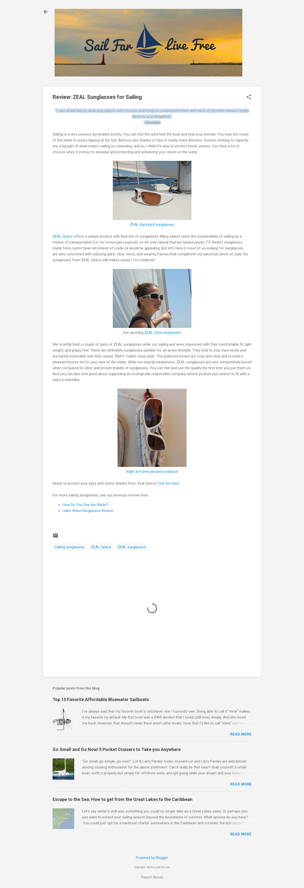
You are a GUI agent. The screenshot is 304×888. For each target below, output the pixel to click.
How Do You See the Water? (85, 505)
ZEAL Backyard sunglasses (152, 224)
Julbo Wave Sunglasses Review (87, 510)
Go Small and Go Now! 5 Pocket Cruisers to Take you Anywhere (117, 749)
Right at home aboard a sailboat (152, 471)
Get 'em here (169, 483)
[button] (249, 97)
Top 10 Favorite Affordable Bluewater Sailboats (101, 699)
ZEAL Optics (63, 236)
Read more (241, 734)
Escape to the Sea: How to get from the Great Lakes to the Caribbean (122, 799)
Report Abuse (152, 877)
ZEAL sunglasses (131, 547)
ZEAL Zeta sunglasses (162, 332)
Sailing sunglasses (70, 547)
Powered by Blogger (152, 858)
